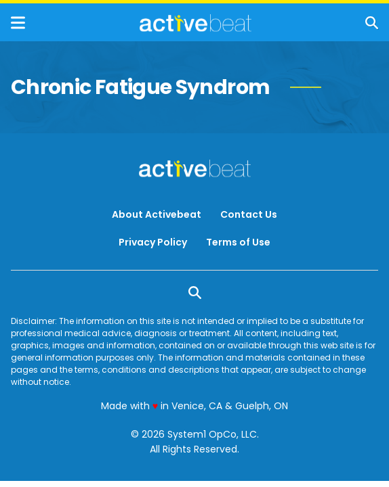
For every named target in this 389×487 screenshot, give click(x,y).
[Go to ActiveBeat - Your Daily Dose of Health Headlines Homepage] (195, 23)
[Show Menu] (18, 22)
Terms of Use (238, 242)
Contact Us (248, 214)
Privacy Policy (153, 242)
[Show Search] (371, 22)
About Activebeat (156, 214)
